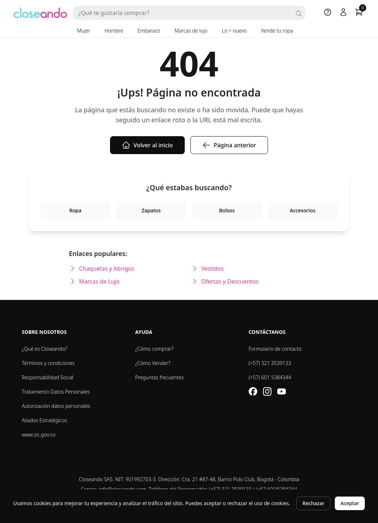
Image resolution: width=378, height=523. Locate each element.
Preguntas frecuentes (159, 377)
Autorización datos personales (56, 406)
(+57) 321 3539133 (270, 363)
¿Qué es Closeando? (44, 348)
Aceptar (349, 503)
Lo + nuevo (234, 30)
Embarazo (149, 30)
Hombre (114, 30)
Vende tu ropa (277, 30)
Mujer (83, 30)
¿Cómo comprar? (154, 348)
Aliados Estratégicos (44, 420)
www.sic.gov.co (38, 434)
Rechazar (313, 503)
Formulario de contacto (275, 348)
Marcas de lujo (191, 30)
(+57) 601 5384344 (270, 377)
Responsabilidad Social (47, 377)
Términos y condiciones (48, 363)
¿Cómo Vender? (152, 363)
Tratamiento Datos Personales (56, 391)
